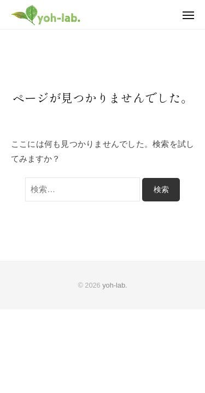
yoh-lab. (114, 285)
